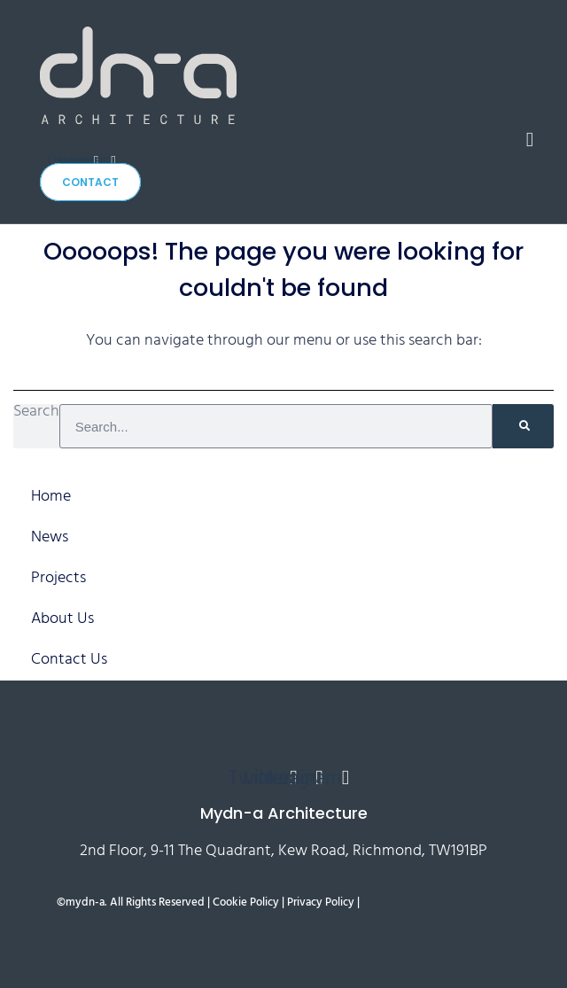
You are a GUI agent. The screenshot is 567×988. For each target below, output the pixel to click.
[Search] (523, 426)
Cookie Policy (246, 903)
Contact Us (69, 660)
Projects (58, 578)
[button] (530, 139)
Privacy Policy (320, 903)
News (49, 537)
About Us (62, 619)
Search (36, 414)
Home (51, 497)
